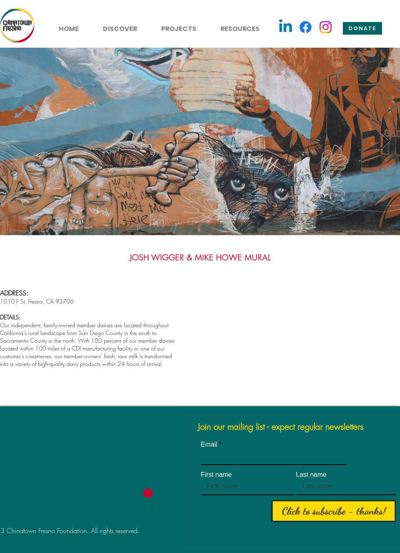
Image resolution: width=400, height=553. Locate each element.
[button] (115, 25)
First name (216, 474)
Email (209, 444)
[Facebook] (305, 27)
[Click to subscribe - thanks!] (334, 511)
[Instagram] (325, 27)
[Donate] (362, 28)
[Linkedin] (285, 27)
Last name (311, 474)
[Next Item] (385, 141)
